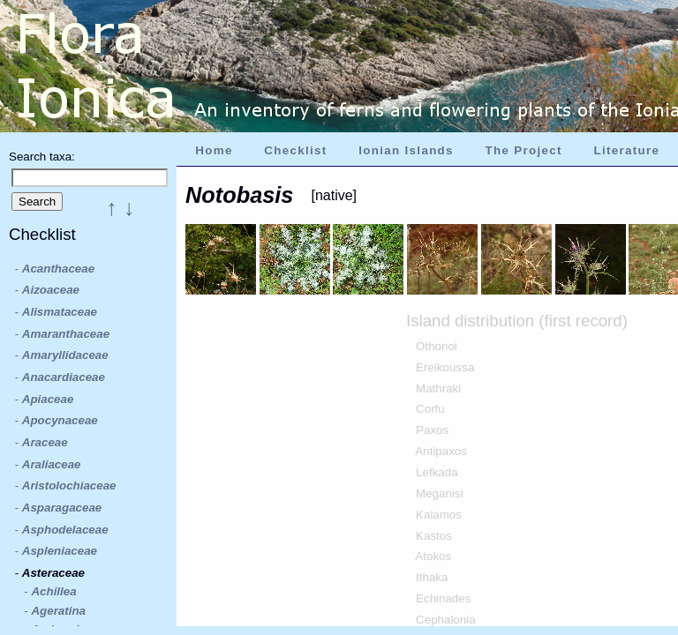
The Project (524, 150)
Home (213, 150)
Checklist (295, 150)
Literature (626, 150)
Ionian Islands (406, 150)
